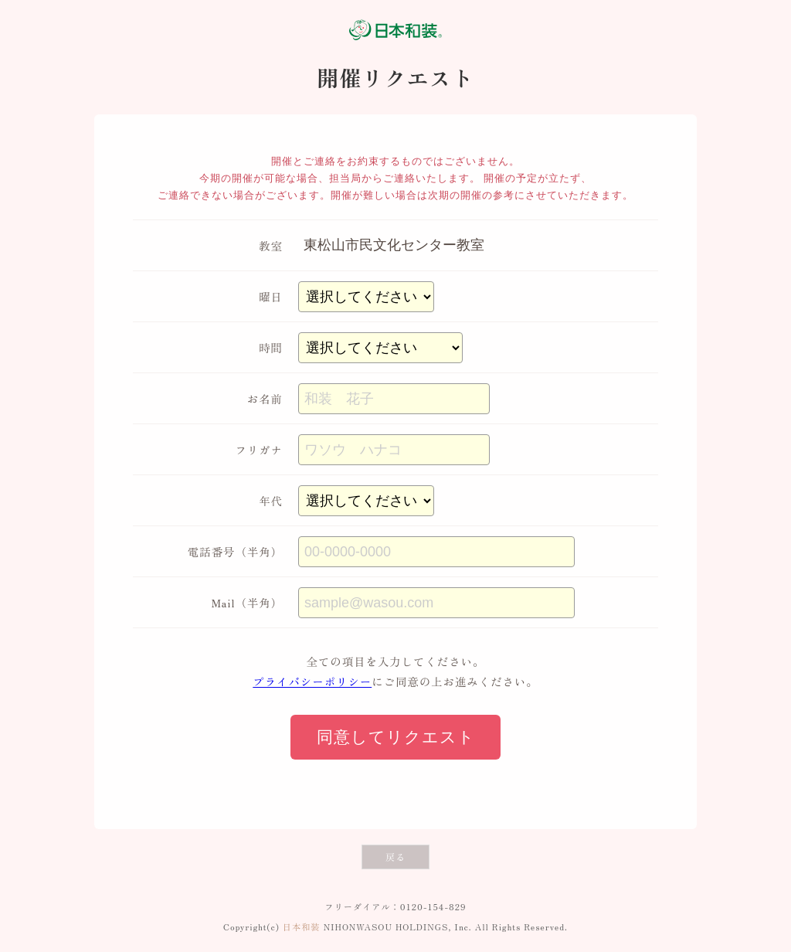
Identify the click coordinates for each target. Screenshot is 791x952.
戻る (395, 856)
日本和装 (302, 926)
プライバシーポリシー (312, 681)
